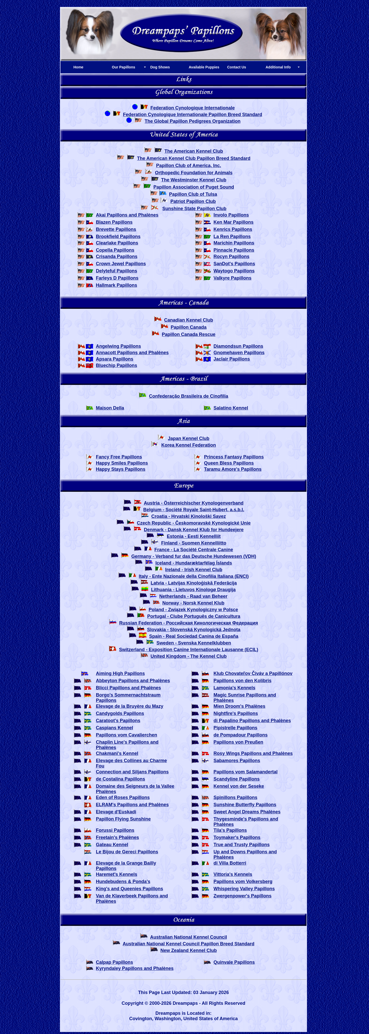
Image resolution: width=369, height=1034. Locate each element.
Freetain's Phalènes (117, 837)
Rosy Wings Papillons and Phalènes (253, 753)
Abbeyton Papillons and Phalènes (133, 680)
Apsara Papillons (114, 359)
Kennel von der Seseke (238, 786)
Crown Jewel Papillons (121, 263)
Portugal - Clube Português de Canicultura (193, 616)
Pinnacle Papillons (233, 250)
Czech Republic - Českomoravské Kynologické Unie (194, 523)
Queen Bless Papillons (229, 463)
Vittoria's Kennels (232, 874)
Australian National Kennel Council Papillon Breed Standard (188, 943)
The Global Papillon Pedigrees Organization (192, 121)
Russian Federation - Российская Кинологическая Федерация (188, 623)
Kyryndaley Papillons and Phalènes (134, 968)
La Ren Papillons (232, 236)
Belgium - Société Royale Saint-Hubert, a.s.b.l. (193, 509)
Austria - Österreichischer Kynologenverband (193, 503)
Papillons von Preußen (238, 742)
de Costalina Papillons (120, 779)
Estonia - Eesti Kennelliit (194, 536)
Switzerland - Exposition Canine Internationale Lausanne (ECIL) (188, 649)
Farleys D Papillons (117, 278)
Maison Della (110, 408)
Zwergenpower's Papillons (242, 895)
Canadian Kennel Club (188, 320)
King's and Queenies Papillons (129, 888)
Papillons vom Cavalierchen (126, 735)
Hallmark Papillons (116, 285)
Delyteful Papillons (116, 270)
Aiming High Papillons (120, 673)
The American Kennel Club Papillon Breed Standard (193, 158)
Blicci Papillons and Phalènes (128, 687)
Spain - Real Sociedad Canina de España (193, 636)
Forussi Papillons (115, 830)
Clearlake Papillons (117, 242)
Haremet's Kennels (116, 874)
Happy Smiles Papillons (122, 463)
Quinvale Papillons (234, 962)
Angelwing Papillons (118, 346)
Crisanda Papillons (116, 256)
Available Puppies (204, 67)
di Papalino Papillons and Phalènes (252, 720)
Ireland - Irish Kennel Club (193, 569)
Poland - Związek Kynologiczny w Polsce (193, 609)
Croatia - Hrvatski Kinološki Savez (188, 516)
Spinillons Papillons (235, 797)
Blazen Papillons (114, 222)
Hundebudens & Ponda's (123, 881)
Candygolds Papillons (120, 713)
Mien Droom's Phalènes (239, 706)
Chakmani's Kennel (117, 753)
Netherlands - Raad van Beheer (193, 596)
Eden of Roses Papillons (123, 797)
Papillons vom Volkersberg (242, 881)
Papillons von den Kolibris (242, 680)
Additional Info (278, 67)
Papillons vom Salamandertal (245, 771)
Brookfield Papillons (118, 236)
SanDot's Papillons (234, 263)
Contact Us (236, 67)
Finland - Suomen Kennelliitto (193, 543)
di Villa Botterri (229, 863)
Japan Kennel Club (188, 438)
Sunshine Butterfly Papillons (244, 804)
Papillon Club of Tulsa (193, 194)
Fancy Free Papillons (119, 456)
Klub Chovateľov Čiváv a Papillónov (252, 673)
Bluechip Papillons (116, 365)
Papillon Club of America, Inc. (188, 165)
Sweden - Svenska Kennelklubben (193, 643)
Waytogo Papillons (233, 270)
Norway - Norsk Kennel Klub (193, 603)
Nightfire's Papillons (235, 713)
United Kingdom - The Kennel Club (189, 656)
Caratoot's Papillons (118, 720)
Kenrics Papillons (232, 229)
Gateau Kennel (112, 844)
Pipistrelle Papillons (235, 727)
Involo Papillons (231, 215)
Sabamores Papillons (236, 760)
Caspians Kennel (114, 727)
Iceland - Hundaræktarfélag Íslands (193, 563)
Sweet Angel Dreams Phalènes (246, 811)
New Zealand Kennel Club (188, 950)
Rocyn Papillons (231, 256)
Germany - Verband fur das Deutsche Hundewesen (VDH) (193, 556)
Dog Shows (160, 67)
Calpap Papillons (114, 962)
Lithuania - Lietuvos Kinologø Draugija (193, 589)
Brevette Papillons (116, 229)
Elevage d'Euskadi (116, 811)
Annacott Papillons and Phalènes (132, 352)
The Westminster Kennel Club (194, 179)
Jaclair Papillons (231, 359)
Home (79, 67)
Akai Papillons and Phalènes (127, 215)
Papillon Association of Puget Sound (193, 187)
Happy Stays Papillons (120, 469)
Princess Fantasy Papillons (234, 456)
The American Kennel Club (194, 151)
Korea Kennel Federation (188, 445)
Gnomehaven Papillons (238, 352)
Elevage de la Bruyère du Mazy (129, 706)
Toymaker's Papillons (236, 837)
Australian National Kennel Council (188, 937)
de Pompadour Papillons (240, 735)
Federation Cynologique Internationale (192, 107)
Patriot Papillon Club (193, 201)
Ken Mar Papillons (233, 222)
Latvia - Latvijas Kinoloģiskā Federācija (194, 583)
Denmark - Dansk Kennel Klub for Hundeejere (193, 529)
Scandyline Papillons (236, 779)
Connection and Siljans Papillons (132, 771)
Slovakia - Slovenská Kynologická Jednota (193, 629)
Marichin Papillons (233, 242)
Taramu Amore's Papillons (232, 469)
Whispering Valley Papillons (244, 888)
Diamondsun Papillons (238, 346)
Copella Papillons (115, 250)
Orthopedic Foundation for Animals (193, 172)
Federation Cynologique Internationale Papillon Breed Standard (192, 114)
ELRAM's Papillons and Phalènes (132, 804)
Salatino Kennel (230, 408)
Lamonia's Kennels (234, 687)
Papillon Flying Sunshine (123, 819)
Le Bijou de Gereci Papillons (127, 851)
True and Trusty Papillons (241, 844)
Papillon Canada (189, 327)
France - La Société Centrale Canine (193, 549)
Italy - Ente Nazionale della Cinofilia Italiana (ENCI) (194, 576)
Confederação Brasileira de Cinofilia (188, 396)
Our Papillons (123, 67)
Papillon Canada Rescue (188, 334)
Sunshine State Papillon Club (194, 208)
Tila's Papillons (230, 830)
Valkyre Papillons (232, 278)
